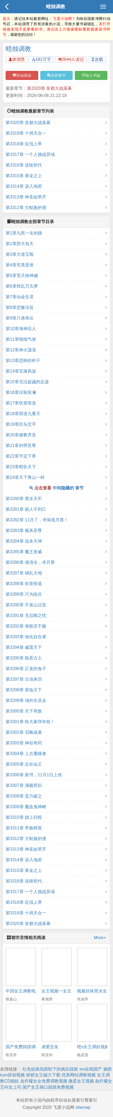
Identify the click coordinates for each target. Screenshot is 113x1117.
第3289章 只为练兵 (24, 594)
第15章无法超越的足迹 (27, 382)
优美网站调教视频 (78, 1075)
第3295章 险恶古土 (24, 658)
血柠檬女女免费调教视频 (43, 1081)
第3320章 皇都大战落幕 (49, 88)
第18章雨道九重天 (23, 413)
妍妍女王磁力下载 (43, 1075)
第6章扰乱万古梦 (22, 286)
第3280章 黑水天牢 (24, 498)
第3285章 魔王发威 (24, 551)
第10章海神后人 (21, 328)
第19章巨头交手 (21, 424)
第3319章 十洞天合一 (26, 133)
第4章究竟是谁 (20, 265)
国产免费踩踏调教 (23, 1046)
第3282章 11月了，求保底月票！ (37, 520)
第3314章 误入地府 (24, 186)
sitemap (82, 1107)
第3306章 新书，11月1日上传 (34, 775)
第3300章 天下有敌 (24, 711)
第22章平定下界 (21, 456)
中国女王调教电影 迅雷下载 (32, 991)
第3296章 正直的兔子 (26, 668)
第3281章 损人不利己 (26, 509)
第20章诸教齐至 (21, 435)
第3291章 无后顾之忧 (26, 615)
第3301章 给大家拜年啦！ (30, 721)
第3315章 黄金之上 (24, 175)
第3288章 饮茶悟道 (24, 583)
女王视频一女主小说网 (62, 991)
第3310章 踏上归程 (24, 817)
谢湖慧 (17, 59)
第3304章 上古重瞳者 (26, 753)
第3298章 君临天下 (24, 690)
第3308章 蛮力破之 (24, 796)
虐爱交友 (50, 1046)
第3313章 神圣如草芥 (26, 197)
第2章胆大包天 (20, 243)
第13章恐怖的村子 (23, 360)
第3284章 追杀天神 (24, 541)
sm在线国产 (90, 1069)
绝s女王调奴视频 (93, 1046)
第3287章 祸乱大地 (24, 573)
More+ (100, 937)
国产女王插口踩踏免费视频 (48, 1087)
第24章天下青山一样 (25, 477)
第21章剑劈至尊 (21, 445)
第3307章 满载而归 (24, 785)
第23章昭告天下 (21, 466)
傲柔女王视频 (81, 1081)
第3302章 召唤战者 (24, 732)
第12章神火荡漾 (21, 350)
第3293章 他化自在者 (26, 636)
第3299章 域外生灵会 (26, 700)
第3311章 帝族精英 (24, 828)
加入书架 (91, 75)
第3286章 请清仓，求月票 (30, 562)
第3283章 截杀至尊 (24, 530)
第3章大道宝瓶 (20, 254)
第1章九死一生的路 (24, 233)
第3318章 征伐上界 (24, 144)
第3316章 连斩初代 (24, 165)
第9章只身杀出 (20, 318)
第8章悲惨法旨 (20, 307)
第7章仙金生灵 (20, 297)
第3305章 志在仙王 (24, 764)
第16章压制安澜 (21, 392)
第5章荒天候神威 (22, 275)
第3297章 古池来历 (24, 679)
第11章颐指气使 (21, 339)
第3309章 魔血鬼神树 (26, 806)
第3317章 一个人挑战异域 (30, 154)
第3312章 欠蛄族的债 (26, 207)
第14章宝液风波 (21, 371)
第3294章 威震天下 (24, 647)
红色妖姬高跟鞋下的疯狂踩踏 (50, 1069)
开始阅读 (22, 75)
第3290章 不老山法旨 (26, 605)
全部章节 (56, 75)
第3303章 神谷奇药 (24, 743)
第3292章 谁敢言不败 (26, 626)
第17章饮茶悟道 (21, 403)
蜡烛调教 (55, 6)
